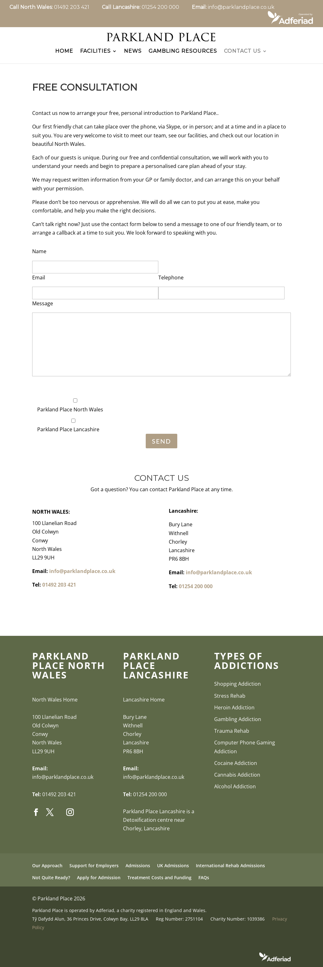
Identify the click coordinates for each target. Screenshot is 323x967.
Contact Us (242, 55)
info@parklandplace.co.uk (241, 7)
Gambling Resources (183, 55)
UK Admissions (173, 870)
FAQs (203, 882)
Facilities (95, 55)
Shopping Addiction (237, 688)
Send (161, 446)
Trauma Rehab (231, 735)
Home (64, 55)
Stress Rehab (229, 700)
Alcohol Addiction (235, 791)
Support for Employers (94, 870)
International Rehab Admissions (230, 870)
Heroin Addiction (234, 711)
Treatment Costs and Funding (159, 882)
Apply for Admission (98, 882)
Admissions (138, 870)
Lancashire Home (144, 704)
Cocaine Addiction (235, 767)
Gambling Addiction (237, 723)
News (133, 55)
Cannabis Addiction (237, 779)
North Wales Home (55, 704)
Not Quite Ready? (51, 882)
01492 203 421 (78, 7)
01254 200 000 (167, 7)
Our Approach (47, 870)
